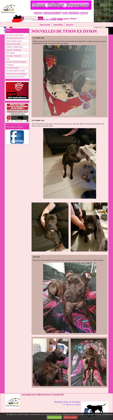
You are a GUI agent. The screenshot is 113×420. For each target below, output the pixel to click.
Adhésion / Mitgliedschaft (14, 47)
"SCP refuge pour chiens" (64, 18)
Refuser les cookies (70, 417)
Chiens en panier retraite (14, 41)
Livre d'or (69, 24)
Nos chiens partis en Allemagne (16, 74)
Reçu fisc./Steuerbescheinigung (16, 62)
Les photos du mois (12, 68)
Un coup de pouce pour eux (14, 38)
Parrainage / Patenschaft (13, 56)
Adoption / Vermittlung (13, 50)
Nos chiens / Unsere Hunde (14, 35)
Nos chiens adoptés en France (15, 71)
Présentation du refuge (13, 44)
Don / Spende (10, 53)
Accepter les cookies (54, 417)
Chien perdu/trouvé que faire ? (15, 77)
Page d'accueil (45, 24)
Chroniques (10, 65)
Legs (7, 59)
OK (40, 18)
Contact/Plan (58, 24)
